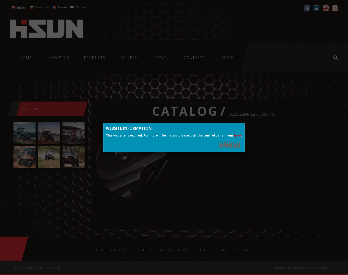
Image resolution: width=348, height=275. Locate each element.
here (237, 135)
